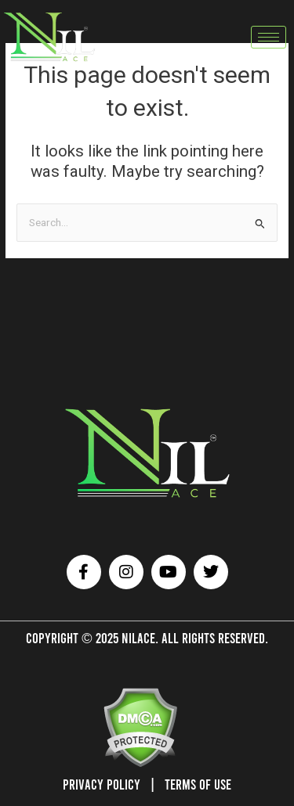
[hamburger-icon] (268, 37)
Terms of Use (198, 784)
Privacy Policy (101, 784)
